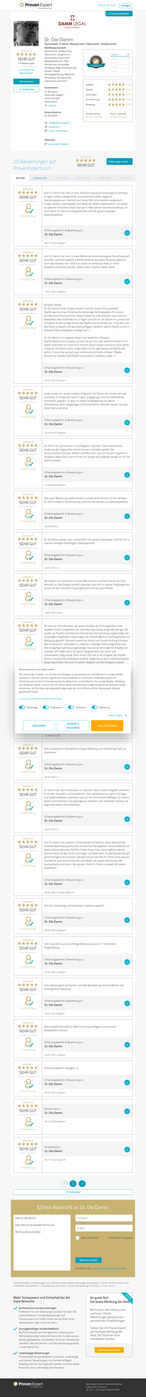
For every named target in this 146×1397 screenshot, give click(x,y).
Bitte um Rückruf (90, 1237)
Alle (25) (20, 178)
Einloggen (126, 5)
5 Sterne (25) (40, 178)
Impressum (29, 698)
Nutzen (89, 89)
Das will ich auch (106, 5)
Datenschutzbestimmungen (51, 698)
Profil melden (108, 1285)
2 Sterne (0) (104, 178)
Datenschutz (91, 1386)
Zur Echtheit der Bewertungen (26, 71)
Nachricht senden (88, 1260)
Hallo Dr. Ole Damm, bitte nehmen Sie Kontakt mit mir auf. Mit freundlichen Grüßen (42, 1243)
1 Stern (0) (125, 178)
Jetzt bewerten (26, 81)
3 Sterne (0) (83, 178)
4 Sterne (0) (62, 178)
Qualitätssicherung (113, 1384)
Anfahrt (52, 105)
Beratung (90, 104)
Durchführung (92, 99)
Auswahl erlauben (73, 725)
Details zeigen (112, 715)
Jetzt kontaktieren (119, 13)
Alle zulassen (107, 725)
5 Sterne (114, 54)
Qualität (90, 84)
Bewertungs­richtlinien (95, 1384)
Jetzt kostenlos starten (109, 1349)
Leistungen (91, 94)
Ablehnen (39, 725)
